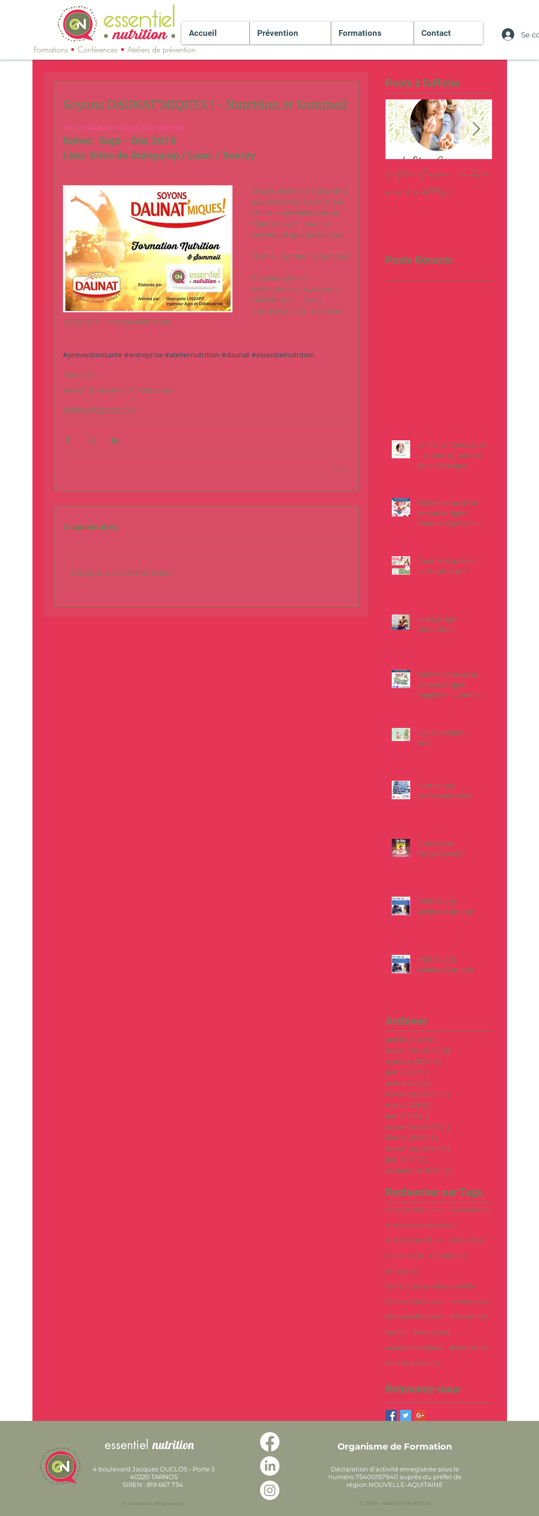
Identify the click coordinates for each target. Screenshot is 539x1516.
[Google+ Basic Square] (420, 1415)
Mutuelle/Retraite (415, 1316)
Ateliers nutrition (414, 1240)
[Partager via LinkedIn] (115, 440)
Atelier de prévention (98, 390)
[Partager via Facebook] (67, 440)
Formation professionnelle (430, 1286)
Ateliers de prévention (99, 409)
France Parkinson (415, 1301)
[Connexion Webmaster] (154, 1504)
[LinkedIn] (269, 1466)
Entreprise (156, 390)
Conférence (449, 1255)
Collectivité (404, 1255)
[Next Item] (476, 129)
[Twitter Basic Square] (405, 1415)
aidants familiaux (414, 1347)
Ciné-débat (467, 1240)
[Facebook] (269, 1441)
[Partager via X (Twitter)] (91, 440)
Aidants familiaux (414, 1209)
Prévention (469, 1316)
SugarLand (431, 1332)
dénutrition (468, 1347)
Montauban (469, 1301)
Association (469, 1209)
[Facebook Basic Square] (391, 1415)
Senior (396, 1332)
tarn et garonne (412, 1362)
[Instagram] (269, 1490)
